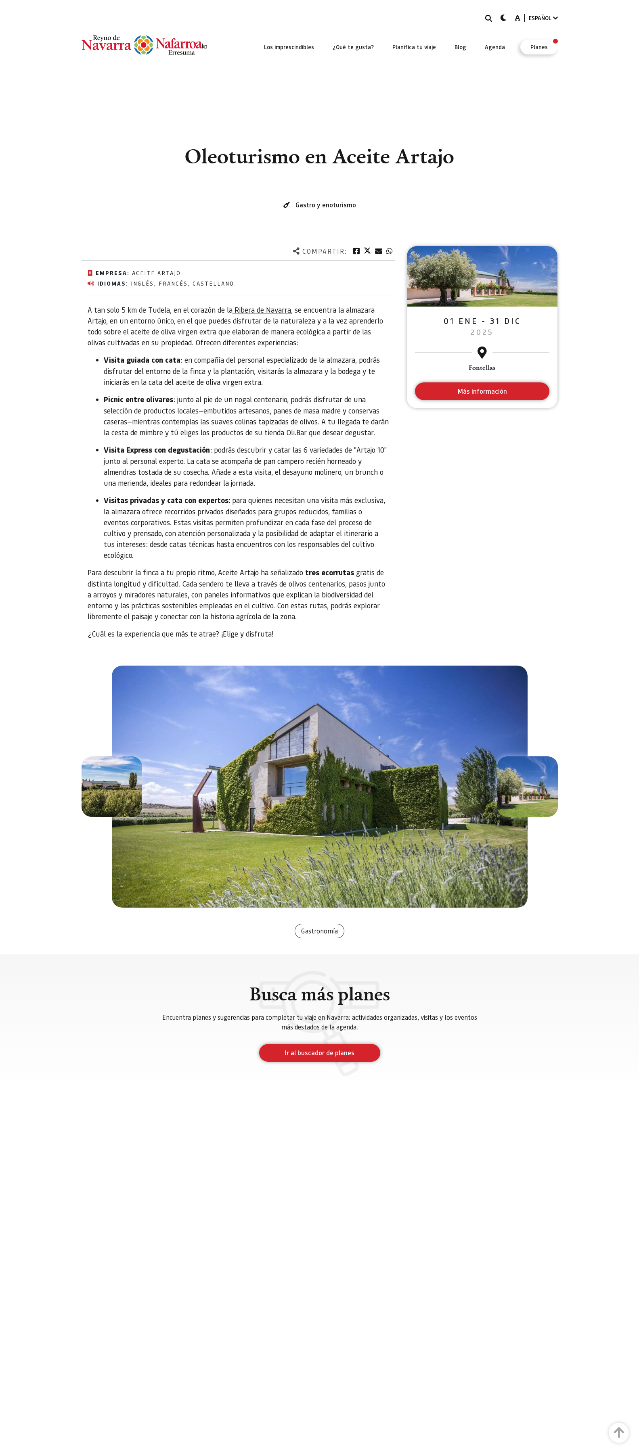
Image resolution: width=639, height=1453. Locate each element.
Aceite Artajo (156, 272)
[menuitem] (289, 47)
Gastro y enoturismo (325, 204)
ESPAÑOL (543, 18)
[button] (112, 786)
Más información (482, 391)
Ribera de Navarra (262, 309)
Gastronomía (319, 931)
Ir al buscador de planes (319, 1052)
